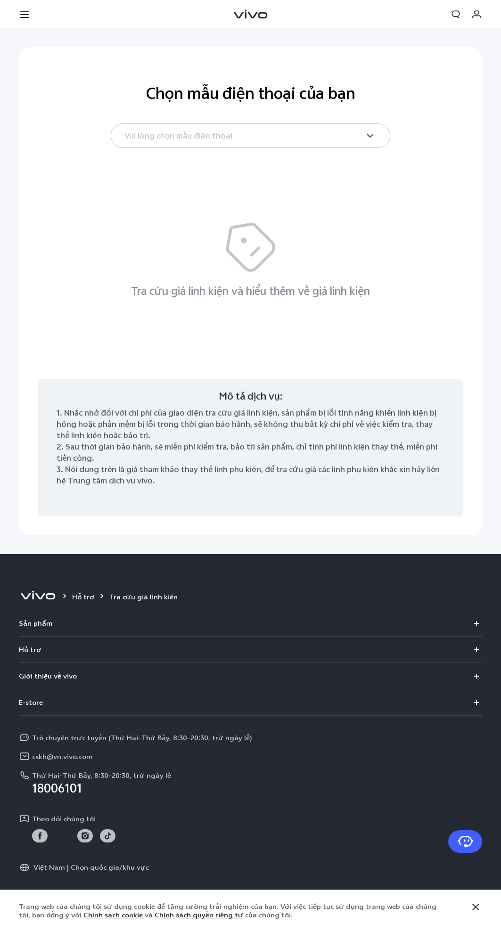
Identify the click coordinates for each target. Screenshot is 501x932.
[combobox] (250, 135)
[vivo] (38, 597)
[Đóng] (475, 907)
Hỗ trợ (83, 597)
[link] (40, 836)
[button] (24, 14)
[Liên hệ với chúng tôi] (465, 841)
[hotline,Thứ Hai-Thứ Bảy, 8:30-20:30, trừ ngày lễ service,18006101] (250, 781)
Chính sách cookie (113, 915)
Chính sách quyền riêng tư (199, 915)
